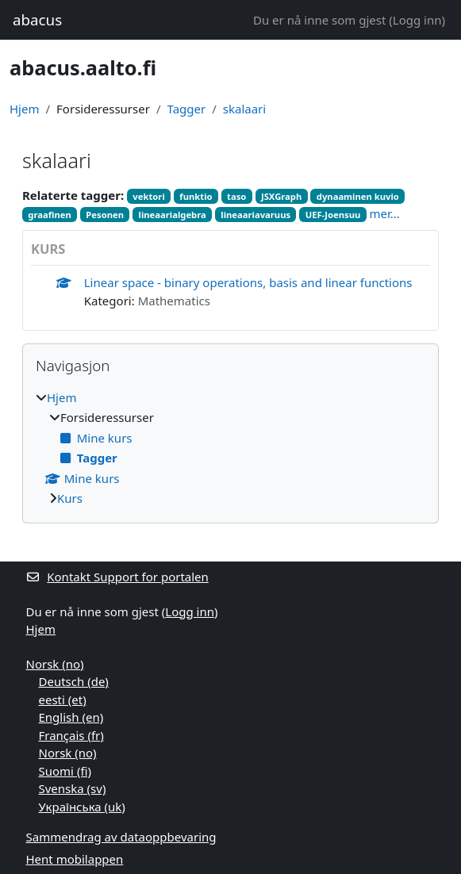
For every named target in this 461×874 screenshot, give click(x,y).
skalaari (244, 109)
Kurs (70, 498)
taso (236, 196)
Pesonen (105, 214)
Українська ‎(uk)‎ (82, 807)
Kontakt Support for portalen (117, 577)
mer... (385, 213)
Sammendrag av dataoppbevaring (121, 837)
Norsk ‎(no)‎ (55, 664)
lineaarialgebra (172, 214)
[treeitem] (230, 448)
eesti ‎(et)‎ (62, 699)
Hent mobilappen (75, 859)
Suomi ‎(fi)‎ (65, 771)
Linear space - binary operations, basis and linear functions (248, 282)
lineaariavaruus (255, 214)
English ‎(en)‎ (71, 717)
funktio (195, 196)
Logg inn (417, 20)
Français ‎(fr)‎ (71, 735)
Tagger (186, 109)
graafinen (49, 214)
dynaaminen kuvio (358, 196)
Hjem (24, 109)
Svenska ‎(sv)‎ (72, 788)
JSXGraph (281, 196)
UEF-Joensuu (333, 214)
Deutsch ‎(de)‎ (74, 681)
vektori (148, 196)
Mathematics (174, 301)
